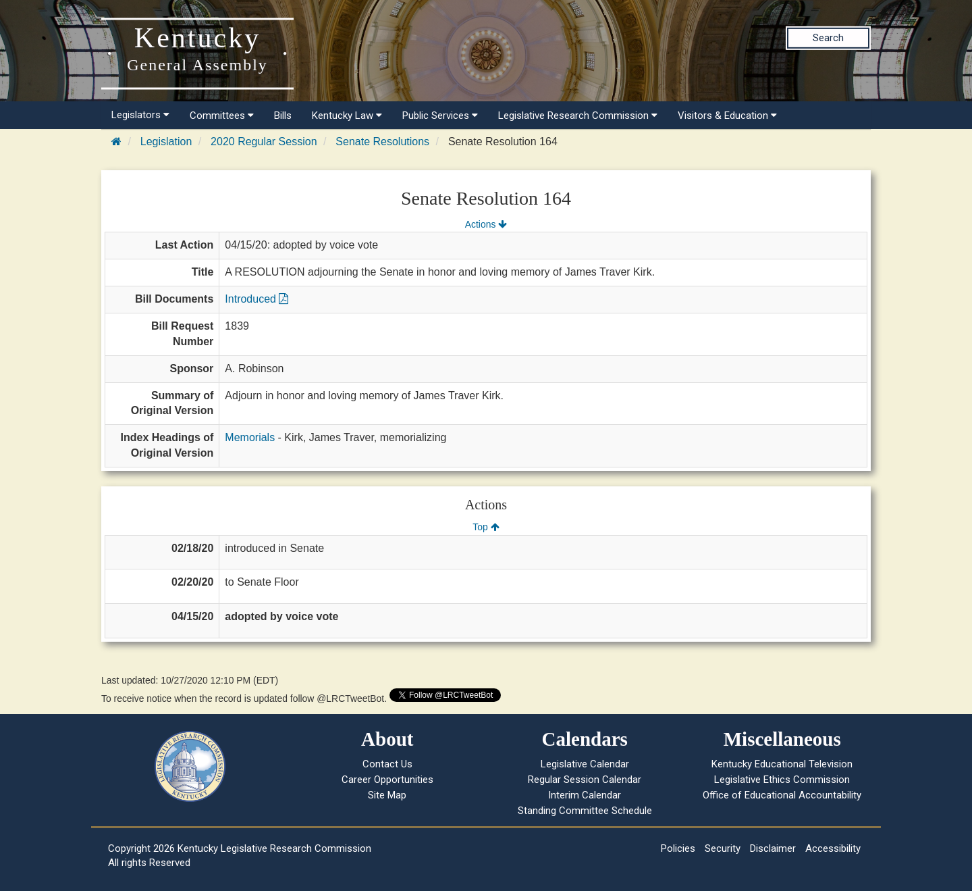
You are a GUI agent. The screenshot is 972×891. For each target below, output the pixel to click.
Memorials (250, 437)
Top (486, 526)
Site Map (387, 795)
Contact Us (387, 764)
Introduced (256, 299)
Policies (678, 848)
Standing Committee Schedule (585, 811)
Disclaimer (773, 848)
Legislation (166, 141)
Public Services (440, 115)
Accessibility (833, 848)
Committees (222, 115)
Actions (486, 224)
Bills (283, 115)
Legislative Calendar (585, 764)
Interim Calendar (584, 795)
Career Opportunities (387, 779)
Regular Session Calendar (584, 779)
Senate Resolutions (382, 141)
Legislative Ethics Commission (782, 779)
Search (828, 38)
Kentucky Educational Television (782, 764)
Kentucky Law (347, 115)
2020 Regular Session (264, 141)
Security (722, 848)
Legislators (140, 115)
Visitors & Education (727, 115)
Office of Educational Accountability (782, 795)
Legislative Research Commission (577, 115)
